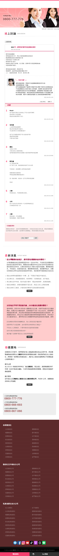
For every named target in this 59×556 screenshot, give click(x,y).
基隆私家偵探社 (37, 511)
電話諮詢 (15, 554)
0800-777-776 (13, 398)
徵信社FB (38, 550)
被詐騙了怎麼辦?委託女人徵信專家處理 (20, 333)
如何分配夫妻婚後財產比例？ (16, 330)
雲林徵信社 (35, 439)
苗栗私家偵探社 (10, 518)
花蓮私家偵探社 (10, 535)
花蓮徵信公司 (9, 493)
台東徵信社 (35, 453)
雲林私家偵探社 (37, 521)
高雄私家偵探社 (37, 528)
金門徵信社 (35, 457)
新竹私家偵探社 (37, 514)
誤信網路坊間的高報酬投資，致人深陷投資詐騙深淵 (24, 321)
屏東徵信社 (8, 450)
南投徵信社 (8, 443)
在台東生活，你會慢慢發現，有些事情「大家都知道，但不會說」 (29, 279)
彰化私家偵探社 (10, 521)
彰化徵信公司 (9, 479)
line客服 (45, 554)
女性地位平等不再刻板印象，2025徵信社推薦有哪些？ (27, 305)
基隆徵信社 (35, 429)
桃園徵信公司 (9, 472)
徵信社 (49, 29)
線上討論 (56, 29)
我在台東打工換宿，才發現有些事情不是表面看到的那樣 (25, 288)
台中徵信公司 (36, 475)
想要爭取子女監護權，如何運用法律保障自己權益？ (24, 324)
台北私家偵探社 (10, 511)
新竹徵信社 (35, 432)
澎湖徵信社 (8, 457)
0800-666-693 (13, 404)
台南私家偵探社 (10, 528)
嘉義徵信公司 (36, 482)
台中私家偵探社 (37, 518)
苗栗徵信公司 (9, 475)
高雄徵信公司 (36, 486)
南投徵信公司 (9, 482)
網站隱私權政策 (51, 550)
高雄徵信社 (35, 446)
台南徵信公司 (9, 486)
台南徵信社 (8, 446)
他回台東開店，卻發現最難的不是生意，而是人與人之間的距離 (28, 285)
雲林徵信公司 (36, 479)
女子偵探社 (35, 508)
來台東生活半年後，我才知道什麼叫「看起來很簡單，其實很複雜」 (29, 282)
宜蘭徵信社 (35, 450)
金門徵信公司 (36, 496)
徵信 (30, 550)
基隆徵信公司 (36, 468)
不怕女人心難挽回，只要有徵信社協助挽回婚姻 (22, 327)
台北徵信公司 (9, 468)
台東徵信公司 (36, 493)
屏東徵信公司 (9, 489)
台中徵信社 (35, 436)
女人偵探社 (8, 508)
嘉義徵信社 (35, 443)
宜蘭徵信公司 (36, 489)
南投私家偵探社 (10, 525)
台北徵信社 (8, 429)
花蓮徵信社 (8, 453)
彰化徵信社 (8, 439)
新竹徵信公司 (36, 472)
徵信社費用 (43, 550)
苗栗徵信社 (8, 436)
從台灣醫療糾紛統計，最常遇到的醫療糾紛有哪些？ (26, 259)
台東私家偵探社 (37, 535)
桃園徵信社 (8, 432)
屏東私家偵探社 (10, 532)
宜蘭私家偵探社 (37, 532)
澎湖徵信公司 (9, 496)
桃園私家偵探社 (10, 514)
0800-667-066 (13, 410)
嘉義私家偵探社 (37, 525)
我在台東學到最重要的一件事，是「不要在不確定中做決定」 (27, 275)
